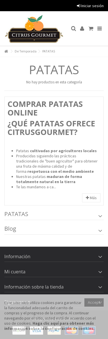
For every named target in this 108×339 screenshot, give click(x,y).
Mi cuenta (14, 272)
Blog (10, 228)
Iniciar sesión (90, 5)
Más (91, 197)
